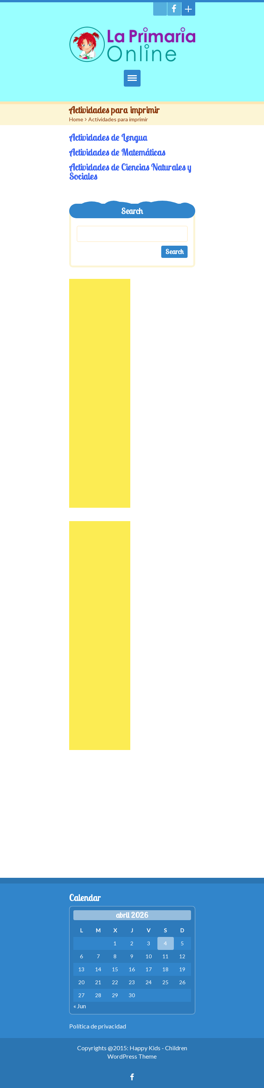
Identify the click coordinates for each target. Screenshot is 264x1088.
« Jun (79, 1005)
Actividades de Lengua (108, 137)
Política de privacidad (97, 1026)
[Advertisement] (99, 393)
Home (76, 119)
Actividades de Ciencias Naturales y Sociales (130, 171)
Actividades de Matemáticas (117, 152)
